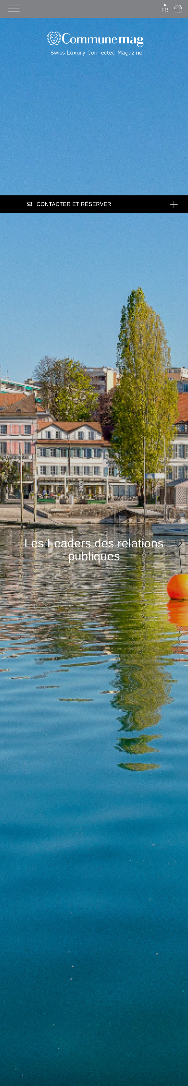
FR (165, 9)
